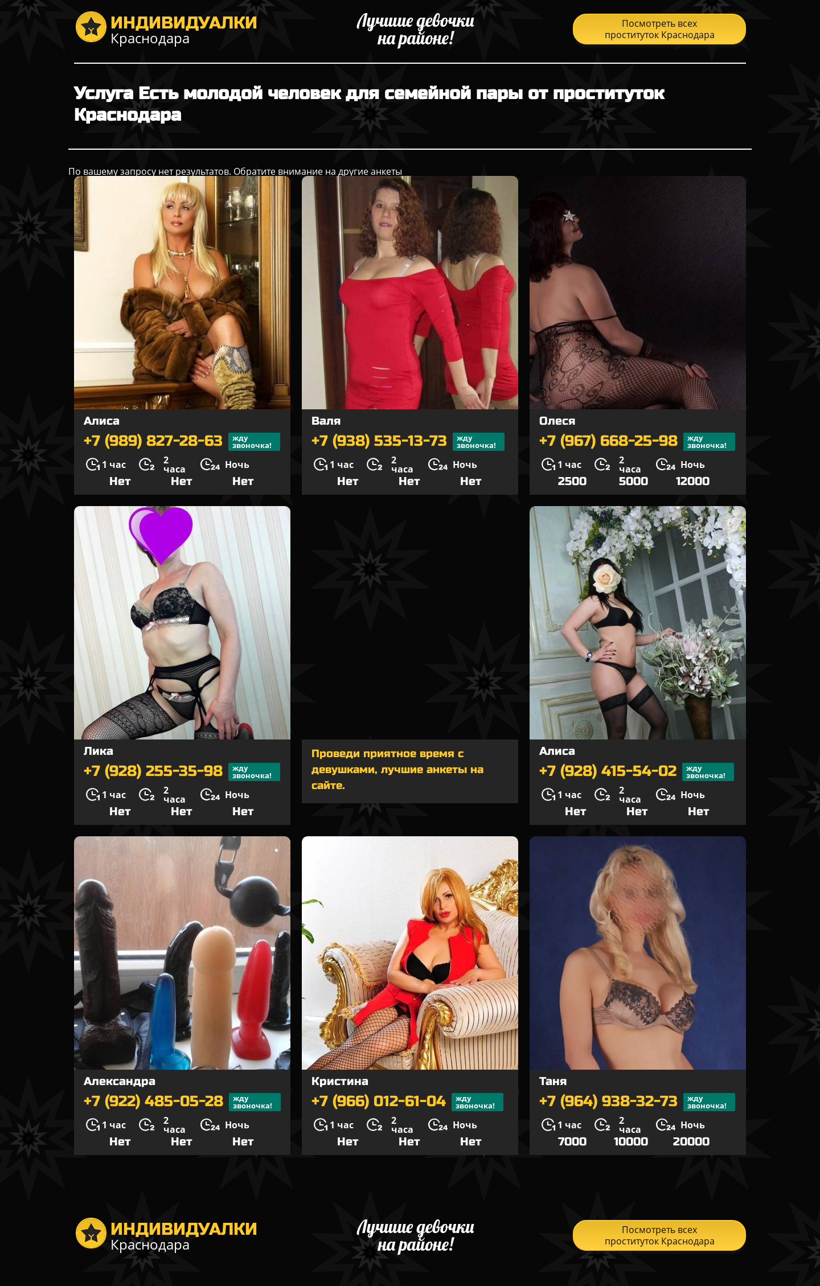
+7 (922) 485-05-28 (182, 1102)
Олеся (557, 421)
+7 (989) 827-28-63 (182, 442)
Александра (119, 1081)
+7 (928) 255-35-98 (182, 772)
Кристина (339, 1081)
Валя (326, 421)
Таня (553, 1081)
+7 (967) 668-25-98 (637, 442)
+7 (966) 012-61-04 (407, 1102)
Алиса (102, 421)
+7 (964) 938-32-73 (637, 1102)
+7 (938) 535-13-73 (408, 442)
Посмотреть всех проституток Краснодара (660, 29)
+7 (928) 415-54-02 (636, 772)
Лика (98, 751)
